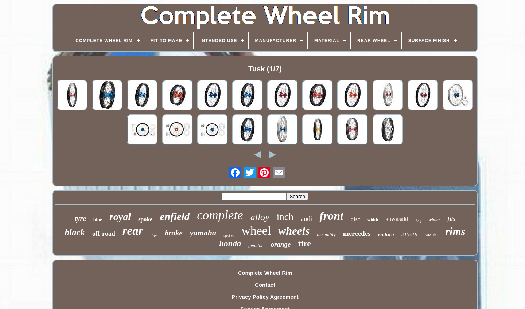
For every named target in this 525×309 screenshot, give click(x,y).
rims (455, 231)
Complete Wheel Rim (265, 273)
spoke (145, 219)
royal (120, 216)
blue (97, 219)
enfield (175, 216)
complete (220, 215)
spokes (228, 235)
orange (281, 244)
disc (355, 219)
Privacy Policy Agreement (265, 297)
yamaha (203, 232)
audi (306, 218)
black (75, 232)
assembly (326, 234)
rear (132, 230)
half (418, 221)
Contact (265, 285)
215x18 (409, 234)
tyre (80, 218)
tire (304, 243)
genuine (255, 245)
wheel (256, 230)
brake (174, 233)
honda (230, 243)
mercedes (357, 233)
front (331, 215)
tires (154, 235)
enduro (386, 234)
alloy (259, 217)
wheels (294, 231)
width (373, 219)
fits (451, 218)
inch (285, 216)
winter (434, 219)
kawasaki (396, 218)
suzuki (431, 234)
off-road (103, 233)
